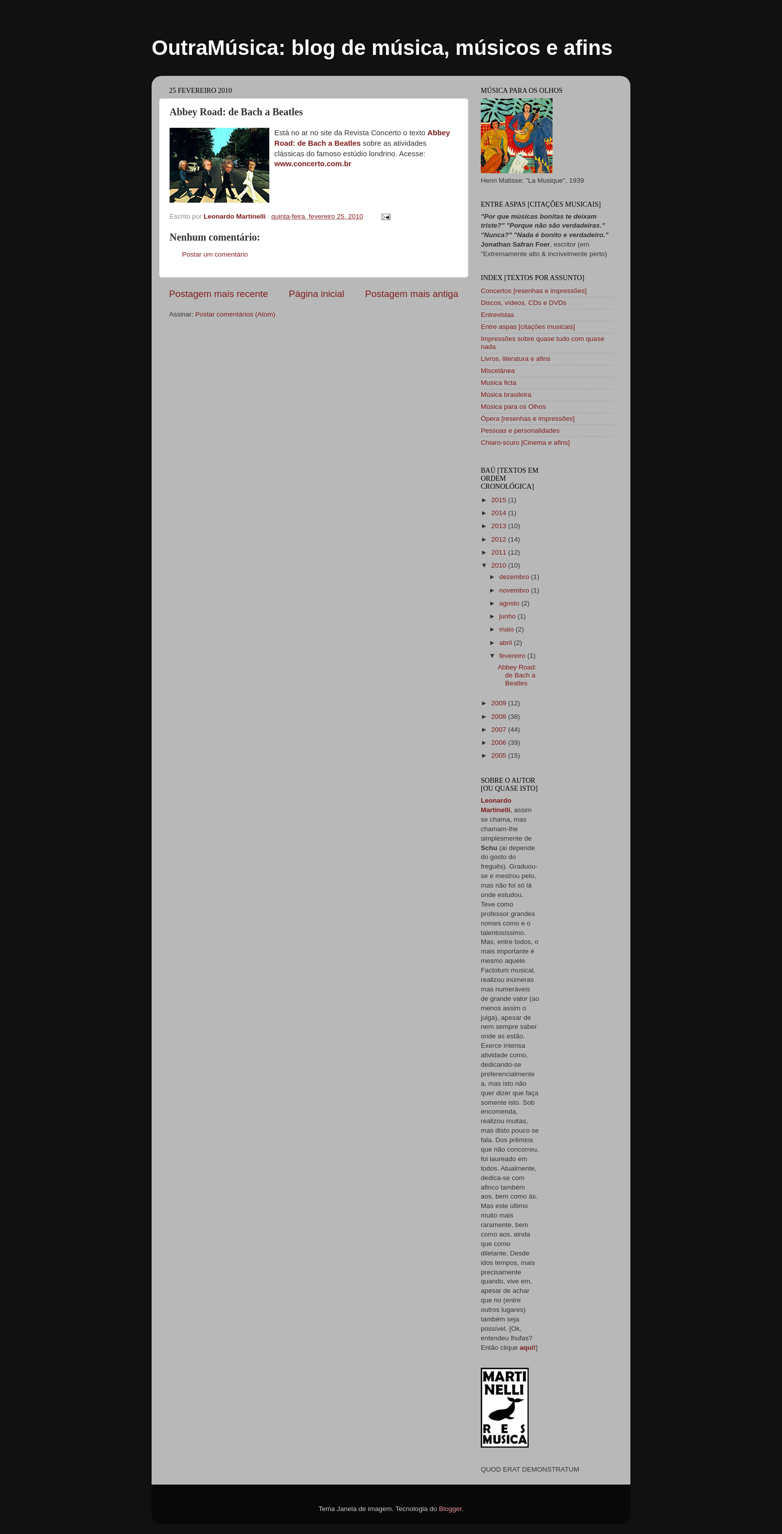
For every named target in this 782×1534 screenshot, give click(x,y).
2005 (499, 755)
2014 (499, 513)
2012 (499, 539)
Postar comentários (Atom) (236, 314)
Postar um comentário (215, 254)
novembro (515, 590)
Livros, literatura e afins (516, 358)
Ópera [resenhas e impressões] (528, 418)
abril (506, 642)
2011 (499, 552)
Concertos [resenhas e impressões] (533, 291)
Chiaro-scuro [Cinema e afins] (525, 442)
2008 (499, 716)
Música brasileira (506, 394)
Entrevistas (497, 314)
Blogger (450, 1509)
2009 (499, 703)
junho (508, 616)
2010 (499, 565)
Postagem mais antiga (411, 294)
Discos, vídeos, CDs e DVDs (524, 303)
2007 (499, 729)
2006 (499, 742)
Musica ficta (498, 382)
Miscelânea (498, 370)
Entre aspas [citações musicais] (528, 326)
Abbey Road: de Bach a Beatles (517, 675)
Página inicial (316, 294)
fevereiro (513, 655)
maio (507, 629)
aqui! (528, 1347)
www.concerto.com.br (313, 164)
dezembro (515, 577)
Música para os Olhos (513, 406)
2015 (499, 500)
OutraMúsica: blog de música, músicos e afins (382, 47)
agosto (510, 603)
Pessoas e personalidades (520, 430)
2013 (499, 526)
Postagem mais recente (218, 294)
